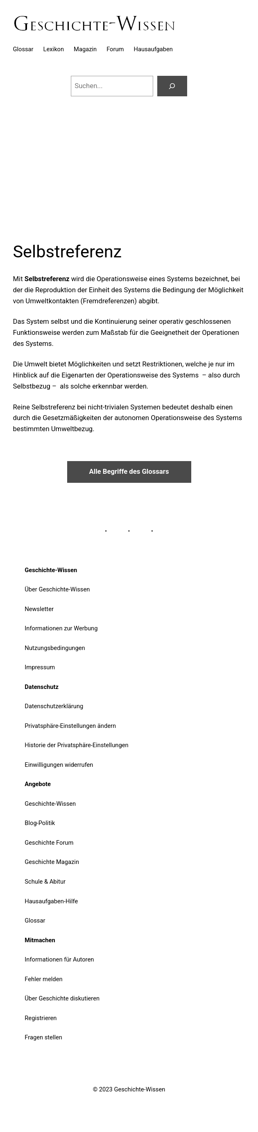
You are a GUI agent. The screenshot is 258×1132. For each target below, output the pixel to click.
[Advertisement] (129, 163)
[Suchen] (172, 86)
